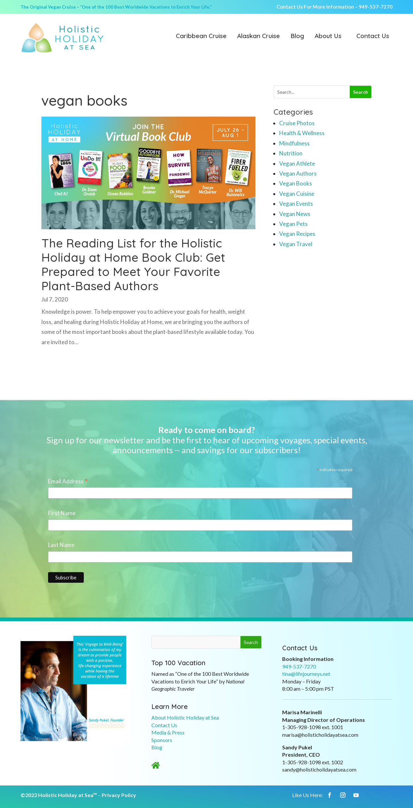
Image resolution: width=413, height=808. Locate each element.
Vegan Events (296, 203)
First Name (62, 513)
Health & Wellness (302, 133)
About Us (328, 36)
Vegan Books (295, 183)
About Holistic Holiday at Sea (185, 717)
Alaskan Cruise (258, 36)
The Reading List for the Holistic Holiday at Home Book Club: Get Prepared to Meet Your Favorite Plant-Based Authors (133, 265)
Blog (297, 36)
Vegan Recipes (297, 233)
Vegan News (294, 213)
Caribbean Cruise (201, 36)
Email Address (68, 482)
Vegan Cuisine (296, 193)
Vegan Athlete (297, 163)
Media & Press (167, 732)
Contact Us (372, 36)
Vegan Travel (295, 244)
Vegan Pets (293, 223)
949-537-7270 (375, 7)
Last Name (61, 544)
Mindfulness (294, 143)
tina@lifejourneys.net (306, 674)
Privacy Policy (119, 795)
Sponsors (161, 740)
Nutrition (290, 153)
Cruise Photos (297, 123)
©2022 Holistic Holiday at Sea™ (59, 795)
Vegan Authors (298, 173)
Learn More (169, 706)
